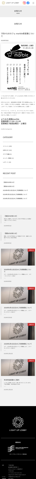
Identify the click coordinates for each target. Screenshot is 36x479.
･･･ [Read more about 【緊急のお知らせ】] (5, 240)
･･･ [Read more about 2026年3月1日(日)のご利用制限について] (5, 314)
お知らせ (18, 23)
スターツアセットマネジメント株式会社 (18, 454)
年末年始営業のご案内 (11, 380)
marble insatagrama (6, 129)
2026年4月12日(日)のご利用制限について (15, 190)
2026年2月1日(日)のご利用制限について (15, 198)
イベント (5, 146)
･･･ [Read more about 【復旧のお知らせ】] (5, 222)
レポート (5, 162)
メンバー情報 (7, 158)
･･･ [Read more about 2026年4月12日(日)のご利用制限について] (5, 278)
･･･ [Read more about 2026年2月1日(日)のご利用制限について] (5, 350)
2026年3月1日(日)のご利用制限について (15, 194)
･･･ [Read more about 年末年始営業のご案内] (5, 386)
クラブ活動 (6, 154)
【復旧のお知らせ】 (9, 182)
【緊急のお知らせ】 (9, 186)
